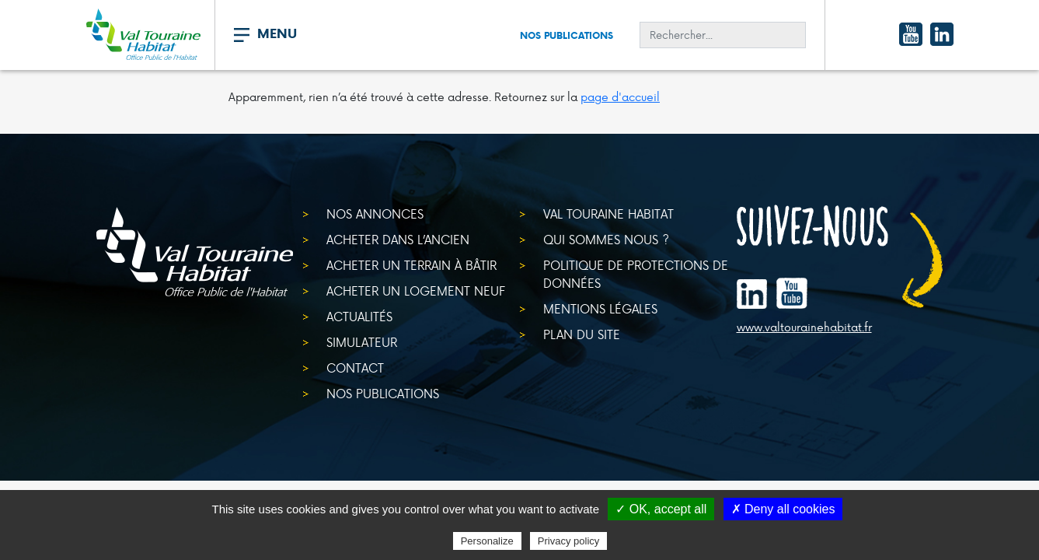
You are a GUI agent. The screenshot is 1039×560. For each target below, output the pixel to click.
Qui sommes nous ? (606, 239)
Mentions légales (600, 308)
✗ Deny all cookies (783, 509)
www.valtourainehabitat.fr (804, 327)
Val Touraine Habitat (608, 213)
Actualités (359, 316)
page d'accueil (620, 97)
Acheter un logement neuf (415, 290)
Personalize (487, 541)
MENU (277, 33)
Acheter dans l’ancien (397, 239)
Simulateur (361, 342)
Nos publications (566, 35)
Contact (355, 367)
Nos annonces (375, 213)
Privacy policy (568, 541)
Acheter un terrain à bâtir (411, 265)
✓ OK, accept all (660, 509)
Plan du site (581, 334)
